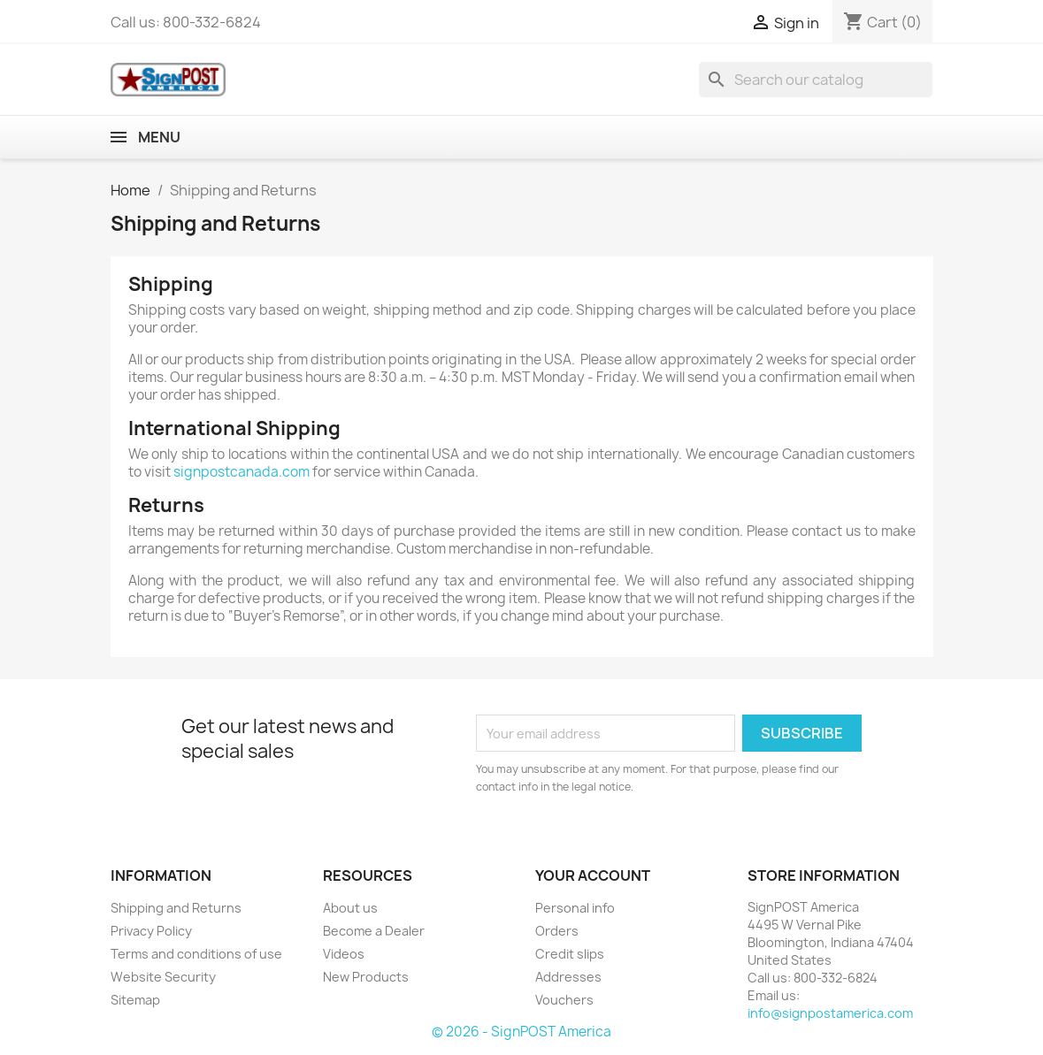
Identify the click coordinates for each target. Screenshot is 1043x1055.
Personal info (575, 907)
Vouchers (564, 999)
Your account (592, 875)
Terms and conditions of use (196, 953)
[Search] (815, 79)
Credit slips (569, 953)
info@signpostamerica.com (830, 1013)
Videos (343, 953)
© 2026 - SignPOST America (521, 1031)
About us (350, 907)
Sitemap (135, 999)
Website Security (163, 976)
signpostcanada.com (241, 472)
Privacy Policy (151, 930)
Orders (557, 930)
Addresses (568, 976)
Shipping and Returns (176, 907)
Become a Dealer (374, 930)
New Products (366, 976)
